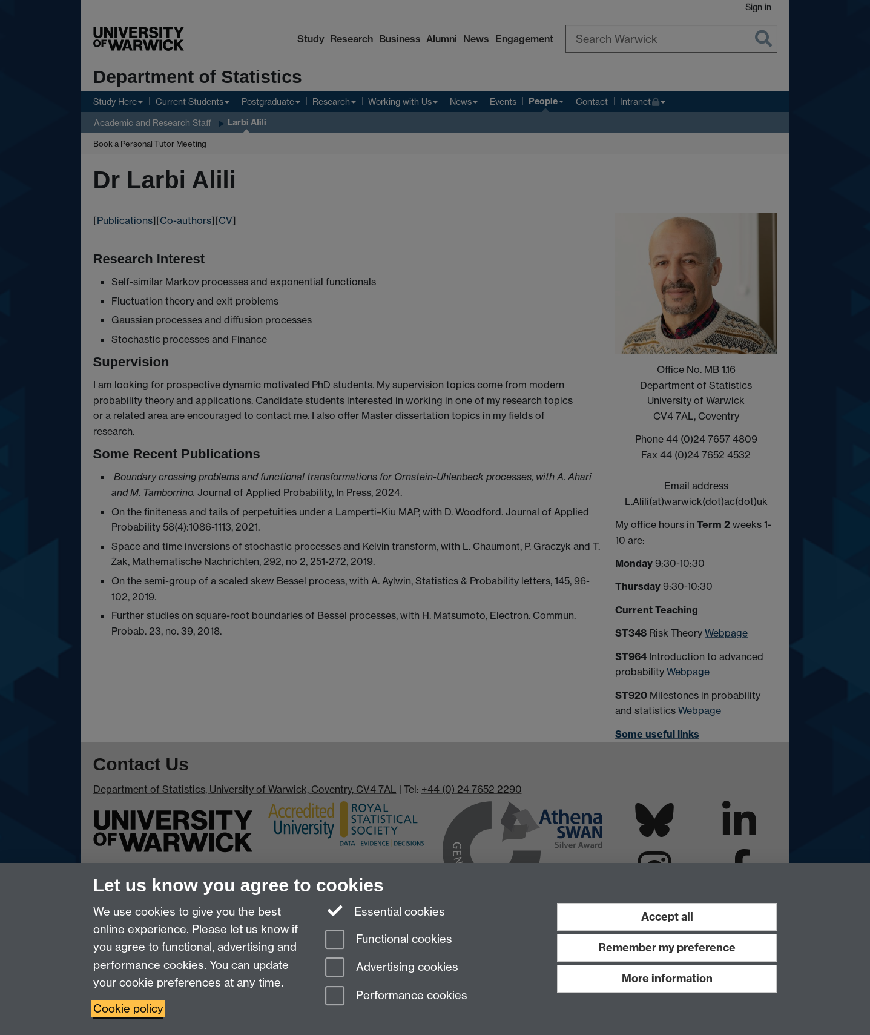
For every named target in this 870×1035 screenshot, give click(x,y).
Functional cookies (388, 940)
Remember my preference (667, 947)
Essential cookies (385, 911)
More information (667, 978)
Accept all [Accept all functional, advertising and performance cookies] (667, 917)
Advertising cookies (391, 968)
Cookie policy (128, 1009)
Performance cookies (396, 996)
